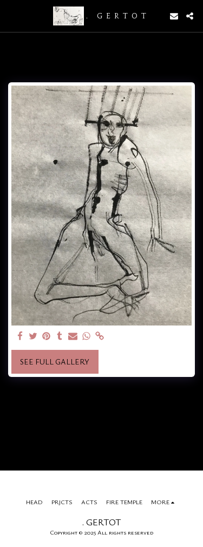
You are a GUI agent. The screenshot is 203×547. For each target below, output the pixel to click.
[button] (12, 15)
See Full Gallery (54, 361)
